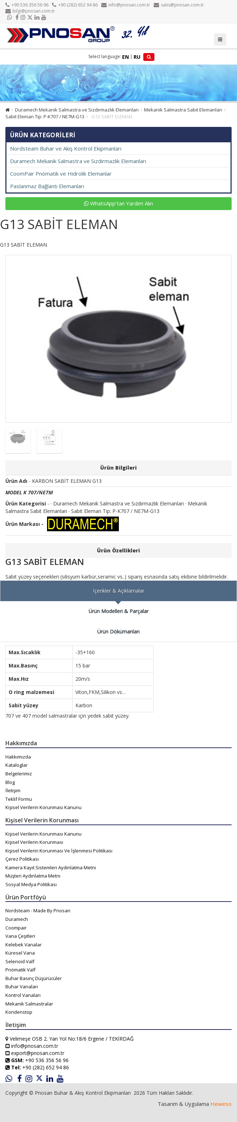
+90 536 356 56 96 (26, 5)
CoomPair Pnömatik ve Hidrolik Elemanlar (61, 173)
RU (137, 56)
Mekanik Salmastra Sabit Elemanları (183, 109)
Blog (10, 782)
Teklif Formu (18, 799)
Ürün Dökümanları (118, 631)
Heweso (221, 1103)
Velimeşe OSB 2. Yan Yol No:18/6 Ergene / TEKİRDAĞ (72, 1038)
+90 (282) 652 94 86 (75, 5)
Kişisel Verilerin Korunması (34, 842)
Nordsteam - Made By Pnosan (37, 910)
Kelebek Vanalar (23, 944)
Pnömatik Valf (20, 969)
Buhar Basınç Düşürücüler (33, 978)
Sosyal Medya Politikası (31, 884)
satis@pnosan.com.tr (179, 5)
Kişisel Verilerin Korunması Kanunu (43, 807)
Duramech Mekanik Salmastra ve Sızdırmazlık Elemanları (77, 109)
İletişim (12, 790)
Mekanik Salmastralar (29, 1003)
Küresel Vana (20, 953)
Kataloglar (16, 765)
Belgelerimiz (18, 773)
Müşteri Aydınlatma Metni (32, 876)
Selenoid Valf (19, 961)
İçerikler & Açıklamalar (118, 590)
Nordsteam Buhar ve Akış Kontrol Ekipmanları (65, 148)
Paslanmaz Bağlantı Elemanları (47, 186)
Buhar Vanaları (21, 986)
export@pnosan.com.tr (37, 1053)
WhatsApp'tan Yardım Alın (118, 203)
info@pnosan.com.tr (125, 5)
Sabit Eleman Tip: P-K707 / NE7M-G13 (44, 116)
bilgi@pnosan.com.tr (30, 11)
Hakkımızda (18, 756)
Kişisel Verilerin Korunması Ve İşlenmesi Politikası (58, 850)
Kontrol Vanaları (23, 995)
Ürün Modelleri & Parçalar (119, 611)
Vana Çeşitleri (20, 936)
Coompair (16, 927)
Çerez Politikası (22, 859)
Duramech (16, 919)
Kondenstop (18, 1012)
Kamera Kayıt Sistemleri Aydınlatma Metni (50, 867)
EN (125, 56)
